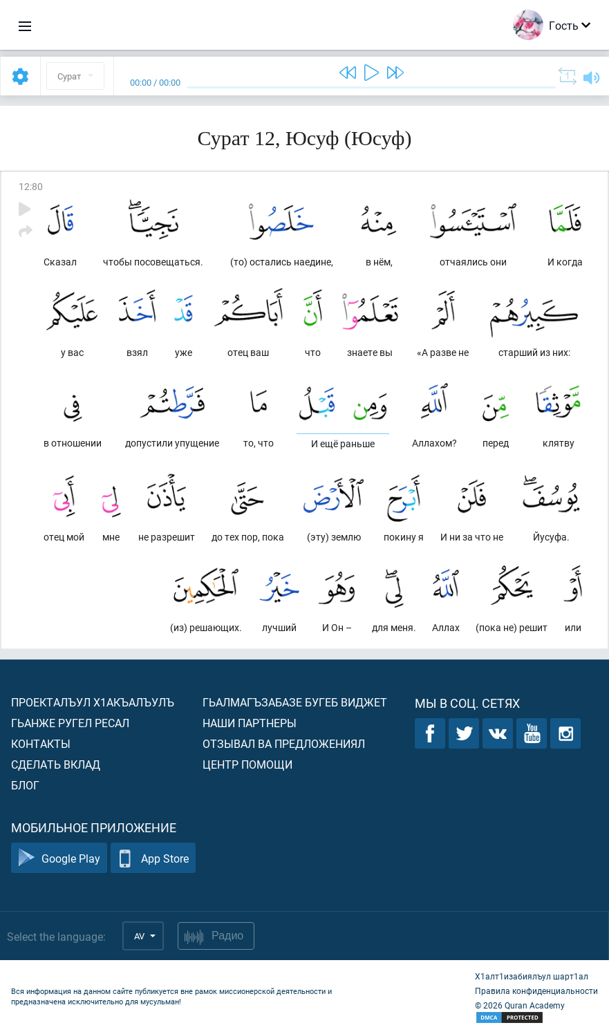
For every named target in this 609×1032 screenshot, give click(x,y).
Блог (25, 785)
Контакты (41, 743)
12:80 (31, 186)
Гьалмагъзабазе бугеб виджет (295, 702)
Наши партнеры (250, 722)
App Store (153, 858)
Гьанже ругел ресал (70, 722)
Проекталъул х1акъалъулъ (92, 702)
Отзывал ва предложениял (284, 743)
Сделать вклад (55, 764)
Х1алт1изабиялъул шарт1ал (531, 976)
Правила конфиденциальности (536, 990)
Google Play (59, 858)
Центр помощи (247, 764)
